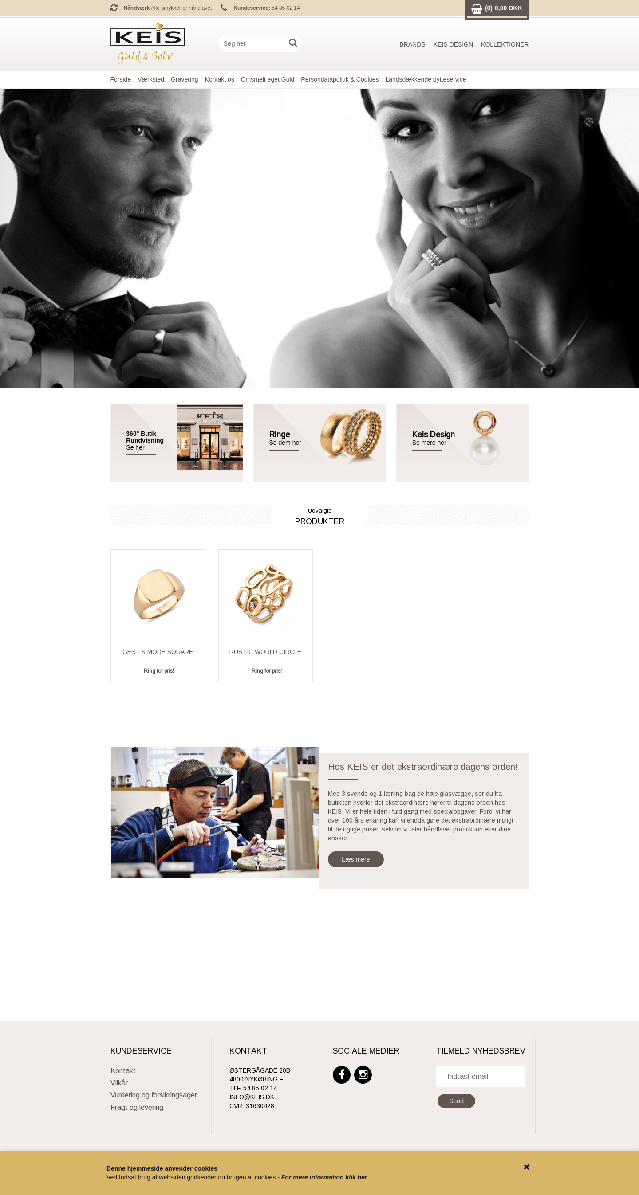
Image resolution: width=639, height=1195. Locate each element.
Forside (120, 79)
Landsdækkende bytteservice (425, 79)
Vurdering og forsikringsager (153, 1095)
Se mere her (429, 442)
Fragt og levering (136, 1107)
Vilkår (119, 1083)
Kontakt (123, 1070)
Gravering (184, 79)
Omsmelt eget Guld (268, 79)
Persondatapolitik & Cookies (340, 79)
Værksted (151, 79)
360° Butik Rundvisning (145, 437)
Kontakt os (219, 79)
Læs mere (356, 859)
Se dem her (292, 438)
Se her (135, 447)
